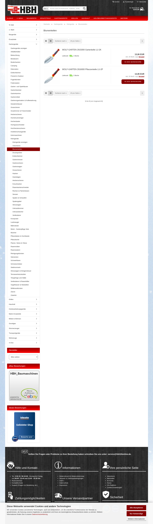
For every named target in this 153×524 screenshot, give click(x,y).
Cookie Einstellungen (114, 487)
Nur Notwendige (136, 514)
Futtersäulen (15, 83)
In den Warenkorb (132, 62)
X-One (11, 343)
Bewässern (15, 59)
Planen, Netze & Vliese (19, 243)
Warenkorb (111, 476)
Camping (14, 66)
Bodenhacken (16, 62)
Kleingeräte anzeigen (20, 142)
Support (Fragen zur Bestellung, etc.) (25, 485)
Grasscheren (15, 107)
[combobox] (60, 41)
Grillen (74, 18)
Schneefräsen (16, 260)
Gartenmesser (18, 160)
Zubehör (14, 295)
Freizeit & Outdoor (17, 76)
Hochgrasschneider (17, 125)
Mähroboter (15, 226)
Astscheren (17, 146)
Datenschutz (63, 483)
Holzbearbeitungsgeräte (105, 18)
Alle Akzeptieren (136, 508)
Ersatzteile (45, 18)
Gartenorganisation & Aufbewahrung (23, 100)
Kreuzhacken (17, 184)
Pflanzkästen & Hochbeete (20, 236)
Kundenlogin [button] (128, 2)
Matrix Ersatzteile (15, 314)
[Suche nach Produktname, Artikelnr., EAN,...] (45, 8)
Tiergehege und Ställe (18, 278)
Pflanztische (15, 240)
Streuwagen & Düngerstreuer (21, 271)
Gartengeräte (60, 18)
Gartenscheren (18, 163)
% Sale (10, 18)
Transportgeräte (14, 333)
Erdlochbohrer (16, 73)
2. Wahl (20, 18)
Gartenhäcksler (16, 90)
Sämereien (14, 257)
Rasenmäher (15, 246)
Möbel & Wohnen (15, 319)
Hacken (15, 173)
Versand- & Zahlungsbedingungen (71, 478)
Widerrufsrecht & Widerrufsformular (71, 476)
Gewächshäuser (16, 104)
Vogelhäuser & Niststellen (20, 285)
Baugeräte (31, 18)
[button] (46, 41)
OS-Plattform (111, 485)
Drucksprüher (17, 153)
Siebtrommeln (16, 267)
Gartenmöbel (15, 97)
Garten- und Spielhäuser (19, 86)
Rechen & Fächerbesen (21, 191)
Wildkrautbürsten (17, 288)
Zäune (13, 292)
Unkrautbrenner (18, 208)
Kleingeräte (15, 139)
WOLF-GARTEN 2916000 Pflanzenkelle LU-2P (82, 69)
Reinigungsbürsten (17, 253)
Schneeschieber (16, 264)
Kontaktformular (17, 483)
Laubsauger (15, 222)
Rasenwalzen (15, 250)
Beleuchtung (15, 55)
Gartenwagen (17, 166)
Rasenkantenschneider (21, 187)
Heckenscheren (16, 114)
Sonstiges (12, 323)
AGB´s (61, 481)
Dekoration (14, 69)
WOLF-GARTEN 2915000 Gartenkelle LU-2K (81, 50)
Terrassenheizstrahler (18, 274)
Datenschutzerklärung (39, 514)
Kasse (109, 483)
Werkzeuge (13, 338)
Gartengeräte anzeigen (19, 48)
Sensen (15, 194)
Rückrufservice (17, 481)
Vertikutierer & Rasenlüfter (20, 281)
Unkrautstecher (18, 212)
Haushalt (86, 18)
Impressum (63, 485)
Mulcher (13, 233)
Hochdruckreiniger (17, 118)
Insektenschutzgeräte (18, 132)
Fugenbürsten (16, 79)
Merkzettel (141, 2)
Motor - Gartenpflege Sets (20, 229)
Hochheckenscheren (18, 128)
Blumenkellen (17, 149)
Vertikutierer (17, 215)
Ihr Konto (110, 481)
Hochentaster (15, 121)
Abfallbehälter (16, 52)
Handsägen (17, 177)
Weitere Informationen (136, 519)
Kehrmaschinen (16, 135)
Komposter (14, 219)
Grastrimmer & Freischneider (21, 111)
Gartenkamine (16, 93)
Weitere (124, 18)
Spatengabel (17, 201)
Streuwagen (17, 205)
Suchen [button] (116, 2)
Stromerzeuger (14, 328)
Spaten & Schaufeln (20, 198)
